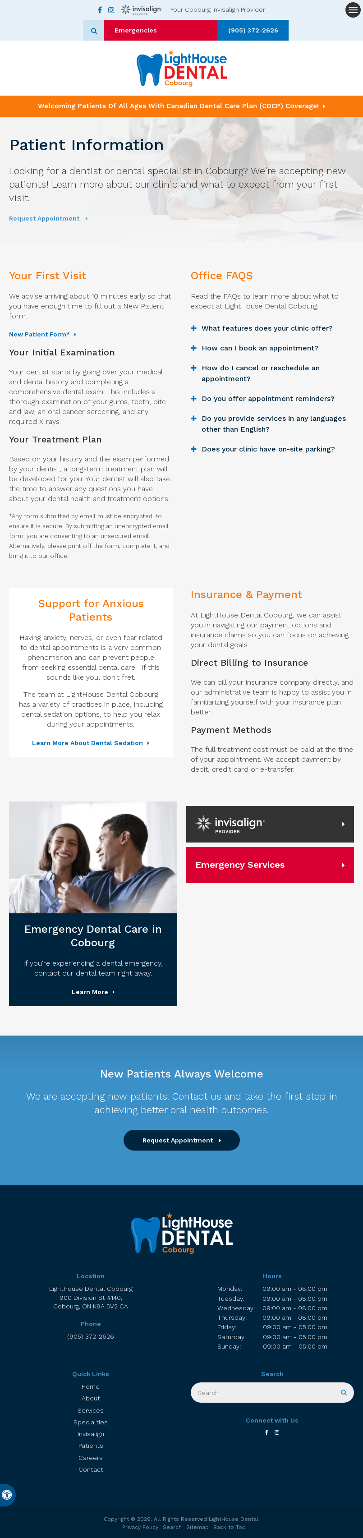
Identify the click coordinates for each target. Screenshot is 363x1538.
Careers (90, 1457)
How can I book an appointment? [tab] (260, 348)
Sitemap (197, 1527)
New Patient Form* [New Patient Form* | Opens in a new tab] (39, 334)
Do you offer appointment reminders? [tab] (268, 398)
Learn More (90, 991)
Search (172, 1527)
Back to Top (229, 1527)
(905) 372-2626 (230, 30)
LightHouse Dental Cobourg (91, 1298)
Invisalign (91, 1433)
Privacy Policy (140, 1527)
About (91, 1398)
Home (91, 1386)
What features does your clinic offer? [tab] (267, 328)
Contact (90, 1469)
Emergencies (159, 30)
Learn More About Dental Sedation (87, 742)
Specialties (91, 1422)
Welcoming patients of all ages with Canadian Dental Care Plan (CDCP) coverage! (178, 106)
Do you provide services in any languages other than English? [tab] (274, 423)
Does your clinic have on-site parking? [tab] (268, 449)
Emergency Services (240, 864)
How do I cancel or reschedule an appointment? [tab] (261, 373)
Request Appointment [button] (45, 218)
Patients (90, 1445)
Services (91, 1410)
